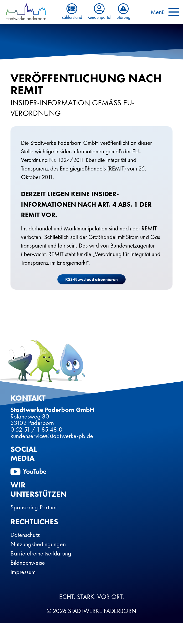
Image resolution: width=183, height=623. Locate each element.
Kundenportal (99, 11)
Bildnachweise (27, 563)
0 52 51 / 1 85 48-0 (36, 429)
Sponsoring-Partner (33, 507)
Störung (123, 11)
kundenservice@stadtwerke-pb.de (51, 436)
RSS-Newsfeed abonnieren (91, 279)
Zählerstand (71, 11)
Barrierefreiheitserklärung (40, 553)
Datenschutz (25, 535)
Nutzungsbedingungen (38, 544)
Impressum (23, 572)
